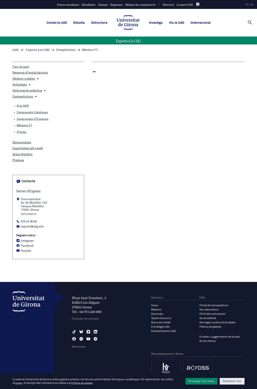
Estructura (99, 22)
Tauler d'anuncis (161, 318)
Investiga (156, 22)
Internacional (201, 22)
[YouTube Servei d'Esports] (23, 250)
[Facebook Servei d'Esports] (24, 245)
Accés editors (207, 341)
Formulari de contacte (85, 318)
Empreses (116, 4)
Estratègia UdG (160, 326)
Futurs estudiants (68, 4)
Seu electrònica (208, 309)
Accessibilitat (207, 318)
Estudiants (88, 4)
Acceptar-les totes (201, 381)
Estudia (79, 22)
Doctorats (157, 314)
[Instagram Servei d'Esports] (25, 241)
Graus (154, 305)
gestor (19, 383)
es (247, 5)
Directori (168, 4)
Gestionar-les (232, 381)
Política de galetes (210, 326)
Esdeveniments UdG (163, 331)
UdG (15, 50)
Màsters (156, 309)
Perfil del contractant (212, 314)
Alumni (103, 4)
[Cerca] (249, 22)
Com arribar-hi (29, 214)
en (251, 5)
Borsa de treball (160, 322)
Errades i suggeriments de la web (219, 336)
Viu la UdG (176, 22)
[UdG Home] (128, 23)
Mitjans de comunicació (140, 4)
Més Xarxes (79, 346)
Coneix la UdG (57, 22)
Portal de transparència (213, 305)
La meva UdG (185, 4)
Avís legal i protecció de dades (217, 322)
